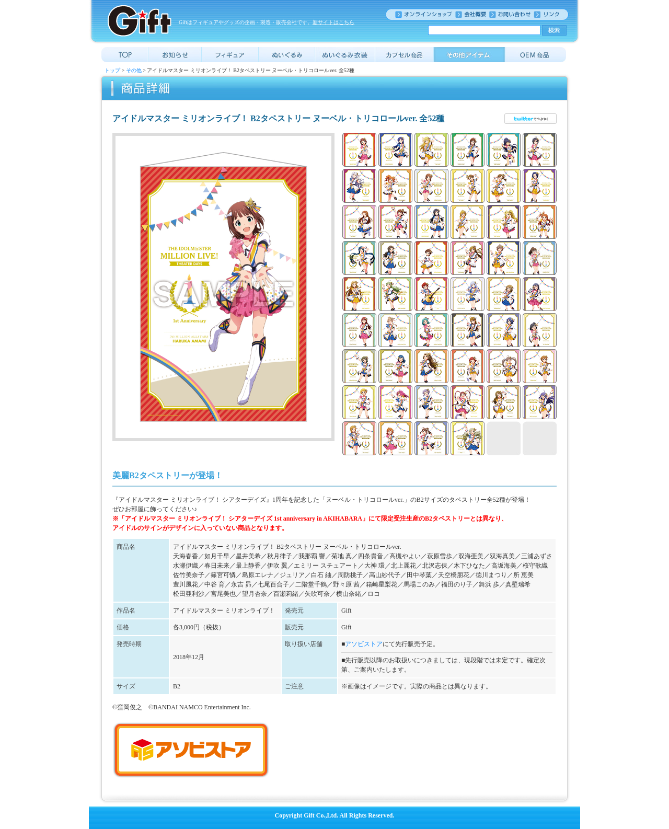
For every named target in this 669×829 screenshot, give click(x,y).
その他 (134, 70)
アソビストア (364, 644)
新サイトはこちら (333, 22)
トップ (112, 70)
